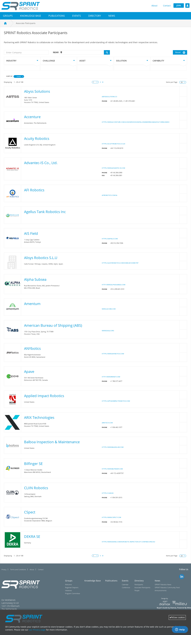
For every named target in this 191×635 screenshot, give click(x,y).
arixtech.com (107, 423)
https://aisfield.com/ (110, 239)
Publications (56, 15)
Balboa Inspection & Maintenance (52, 441)
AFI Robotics (34, 189)
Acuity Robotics (36, 138)
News (111, 15)
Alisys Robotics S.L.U (40, 257)
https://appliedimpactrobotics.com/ (116, 401)
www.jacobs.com (108, 309)
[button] (8, 15)
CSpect (29, 512)
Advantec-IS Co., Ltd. (41, 162)
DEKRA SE (32, 536)
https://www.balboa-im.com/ (113, 447)
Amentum (32, 303)
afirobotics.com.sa (109, 195)
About (154, 5)
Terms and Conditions (18, 569)
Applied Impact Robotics (44, 395)
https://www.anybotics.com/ (113, 354)
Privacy (3, 569)
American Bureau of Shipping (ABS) (53, 325)
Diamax (173, 608)
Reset (180, 52)
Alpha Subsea (35, 279)
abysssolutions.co (109, 97)
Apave (29, 371)
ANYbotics (32, 348)
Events (76, 15)
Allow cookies (177, 617)
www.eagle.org (108, 331)
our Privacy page (37, 629)
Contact (167, 5)
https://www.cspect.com (111, 517)
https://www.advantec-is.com (113, 168)
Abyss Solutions (37, 91)
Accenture (32, 116)
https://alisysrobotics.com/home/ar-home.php (120, 263)
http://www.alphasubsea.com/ (113, 285)
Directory (94, 15)
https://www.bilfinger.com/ (112, 469)
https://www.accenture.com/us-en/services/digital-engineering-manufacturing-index (135, 122)
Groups (8, 15)
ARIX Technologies (39, 417)
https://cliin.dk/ (108, 493)
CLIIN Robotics (36, 487)
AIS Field (31, 233)
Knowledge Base (30, 15)
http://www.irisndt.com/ (111, 377)
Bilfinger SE (33, 463)
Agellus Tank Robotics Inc (45, 211)
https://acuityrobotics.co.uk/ (113, 144)
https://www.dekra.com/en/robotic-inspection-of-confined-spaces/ (128, 542)
